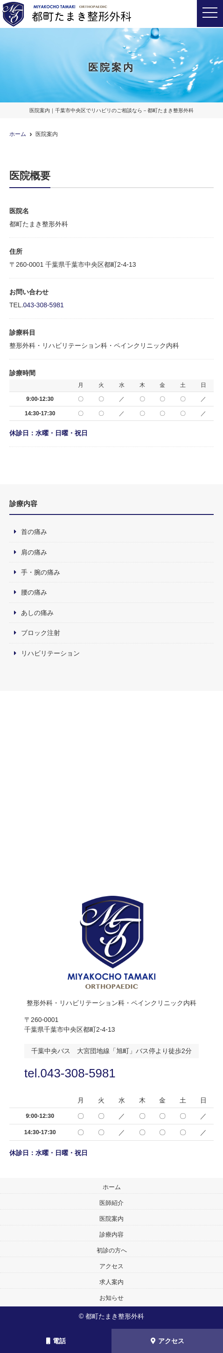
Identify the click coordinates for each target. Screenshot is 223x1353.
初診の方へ (112, 1250)
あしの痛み (37, 612)
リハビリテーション (50, 653)
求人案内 (111, 1282)
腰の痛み (34, 592)
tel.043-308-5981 (70, 1073)
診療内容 (111, 1234)
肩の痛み (34, 552)
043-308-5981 (43, 305)
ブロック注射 (40, 632)
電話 (56, 1341)
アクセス (167, 1341)
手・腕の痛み (40, 572)
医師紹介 (111, 1202)
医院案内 (111, 1218)
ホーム (112, 1187)
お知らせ (111, 1297)
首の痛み (34, 531)
